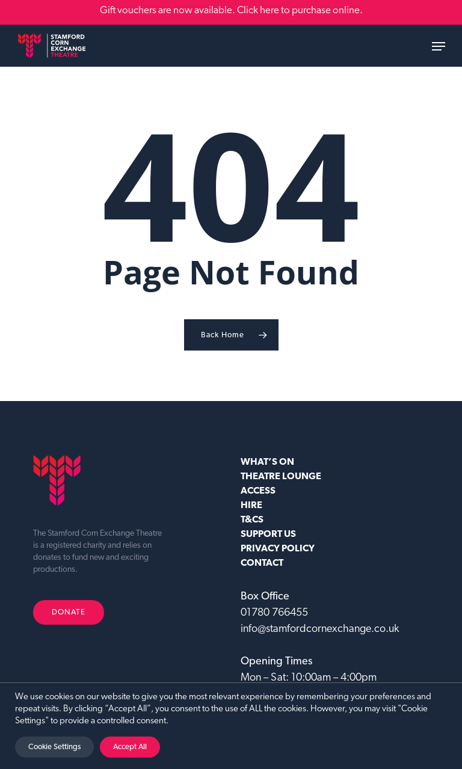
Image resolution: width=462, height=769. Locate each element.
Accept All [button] (130, 747)
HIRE (251, 505)
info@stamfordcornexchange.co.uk (320, 629)
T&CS (252, 520)
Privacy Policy (278, 549)
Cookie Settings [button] (54, 747)
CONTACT (262, 563)
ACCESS (258, 491)
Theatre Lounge (281, 477)
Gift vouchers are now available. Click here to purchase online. (231, 10)
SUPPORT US (268, 534)
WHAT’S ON (267, 462)
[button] (438, 46)
